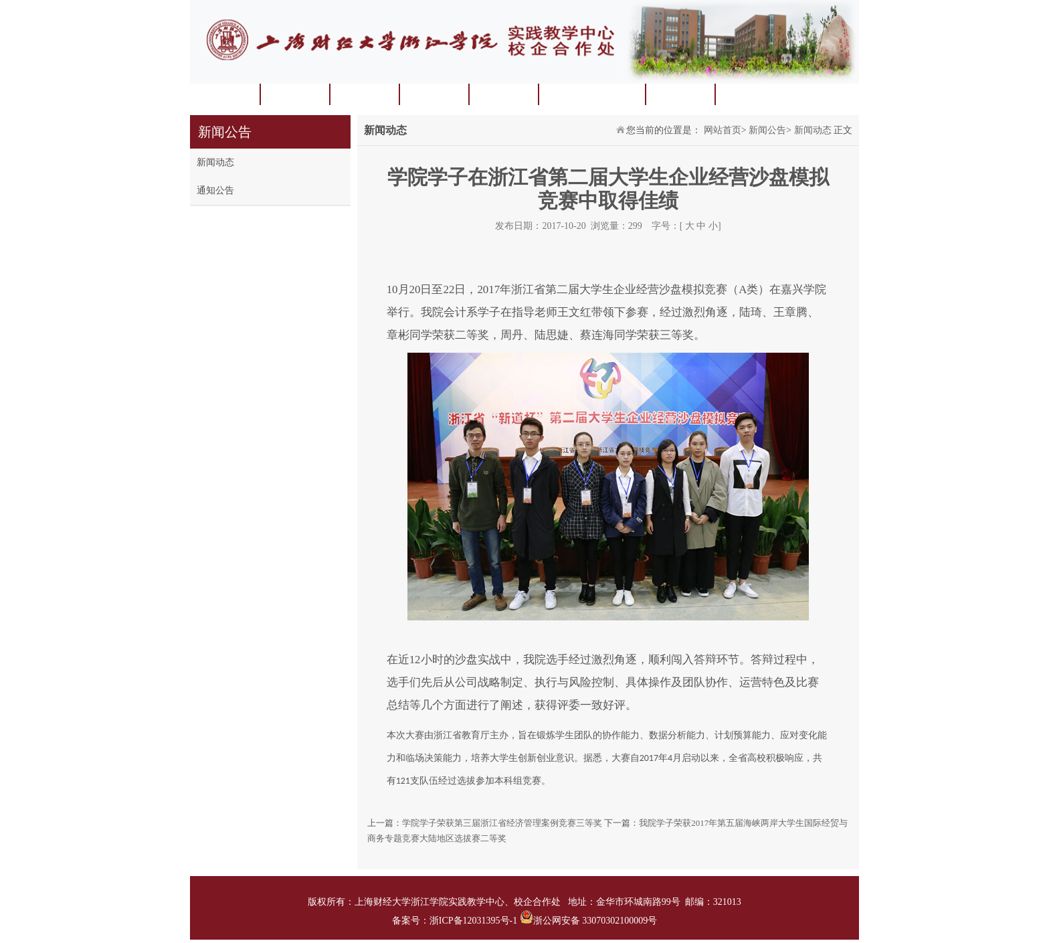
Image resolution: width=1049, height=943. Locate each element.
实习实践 (503, 94)
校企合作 (679, 94)
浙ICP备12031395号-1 (475, 921)
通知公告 (215, 190)
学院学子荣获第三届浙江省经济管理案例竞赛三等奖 (502, 823)
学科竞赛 (364, 94)
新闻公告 (767, 130)
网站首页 (225, 94)
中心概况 (294, 94)
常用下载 (749, 94)
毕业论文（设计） (591, 94)
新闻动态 (215, 162)
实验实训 (433, 94)
